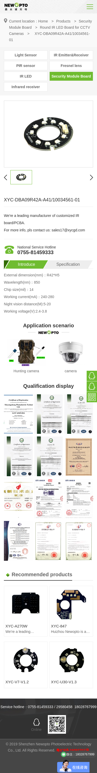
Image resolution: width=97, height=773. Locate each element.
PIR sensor (25, 66)
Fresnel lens (71, 66)
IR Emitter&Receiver (71, 55)
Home (43, 21)
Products (63, 21)
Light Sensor (26, 55)
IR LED (26, 76)
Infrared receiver (26, 87)
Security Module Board (71, 76)
